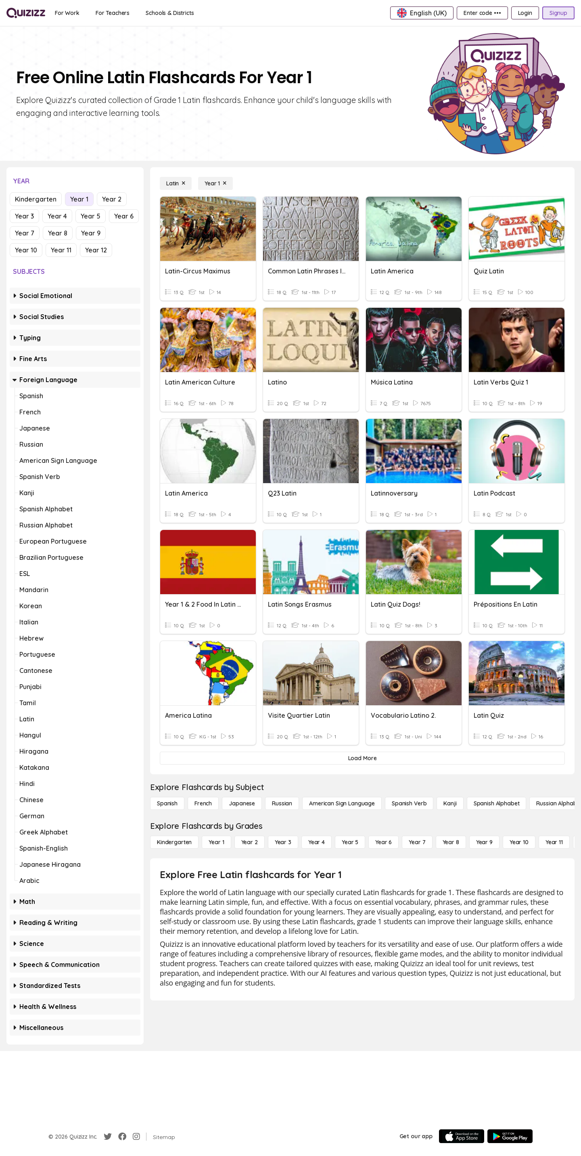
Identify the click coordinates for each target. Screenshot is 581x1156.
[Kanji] (450, 803)
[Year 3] (283, 842)
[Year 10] (519, 842)
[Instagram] (136, 1136)
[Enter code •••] (482, 12)
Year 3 (24, 216)
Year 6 (124, 216)
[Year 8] (451, 842)
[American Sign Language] (342, 803)
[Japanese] (242, 803)
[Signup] (558, 12)
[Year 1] (215, 183)
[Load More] (362, 758)
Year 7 (24, 233)
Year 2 (111, 199)
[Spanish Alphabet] (497, 803)
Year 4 (57, 216)
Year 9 (90, 233)
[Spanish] (167, 803)
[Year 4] (316, 842)
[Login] (525, 12)
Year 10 (26, 250)
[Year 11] (554, 842)
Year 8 (57, 233)
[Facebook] (122, 1136)
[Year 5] (350, 842)
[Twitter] (108, 1136)
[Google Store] (510, 1136)
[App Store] (461, 1136)
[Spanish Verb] (409, 803)
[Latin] (176, 183)
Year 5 (90, 216)
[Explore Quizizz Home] (25, 13)
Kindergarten (35, 199)
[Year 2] (249, 842)
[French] (203, 803)
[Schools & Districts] (169, 12)
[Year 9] (484, 842)
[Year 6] (383, 842)
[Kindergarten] (174, 842)
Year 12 (96, 250)
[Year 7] (417, 842)
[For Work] (67, 12)
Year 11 (61, 250)
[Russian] (282, 803)
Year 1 (79, 199)
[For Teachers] (112, 12)
